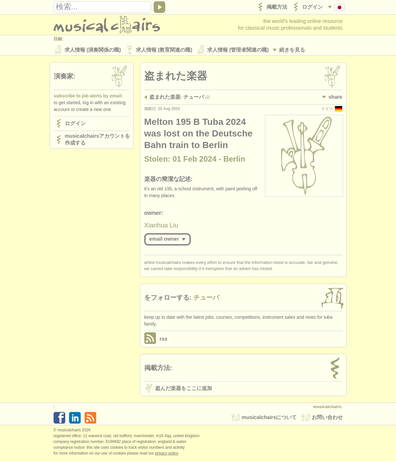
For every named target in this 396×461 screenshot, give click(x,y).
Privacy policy (166, 454)
